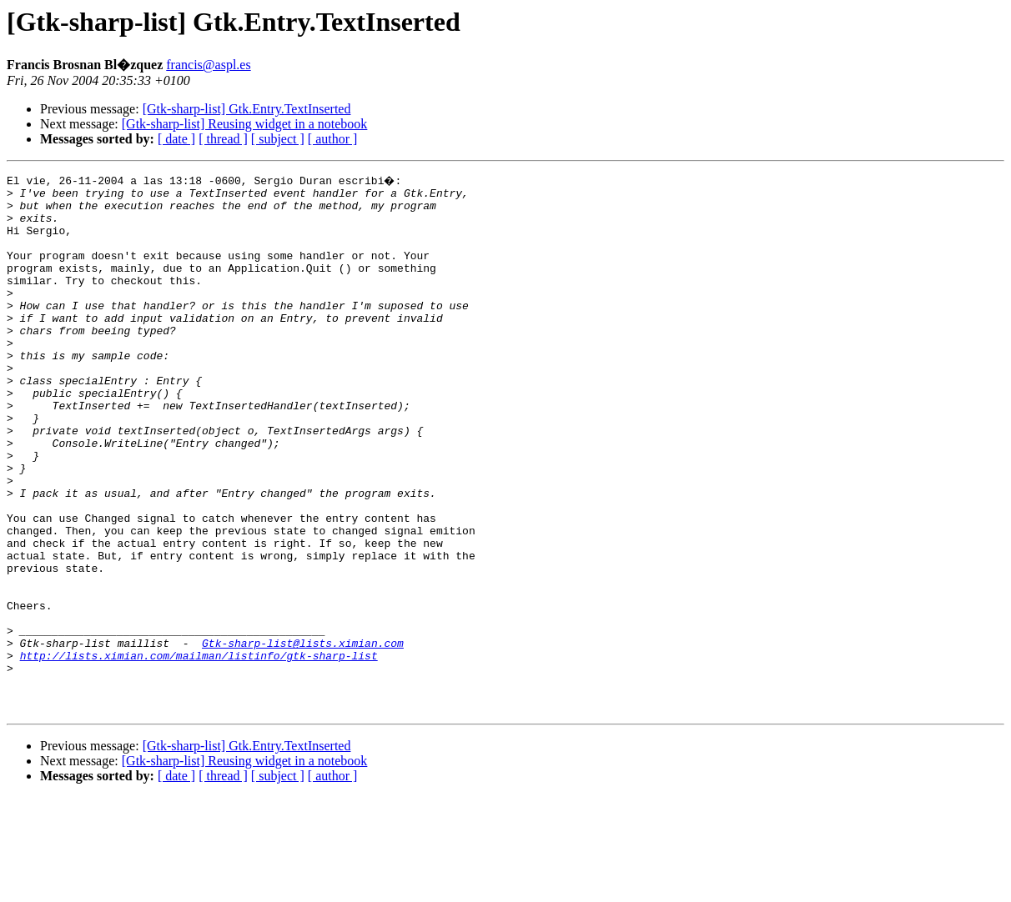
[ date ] (176, 139)
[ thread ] (223, 139)
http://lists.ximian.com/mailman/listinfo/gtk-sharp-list (199, 750)
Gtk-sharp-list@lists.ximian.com (303, 735)
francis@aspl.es (208, 65)
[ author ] (333, 139)
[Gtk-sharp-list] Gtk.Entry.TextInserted (247, 109)
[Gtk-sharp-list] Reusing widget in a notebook (245, 124)
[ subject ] (277, 139)
